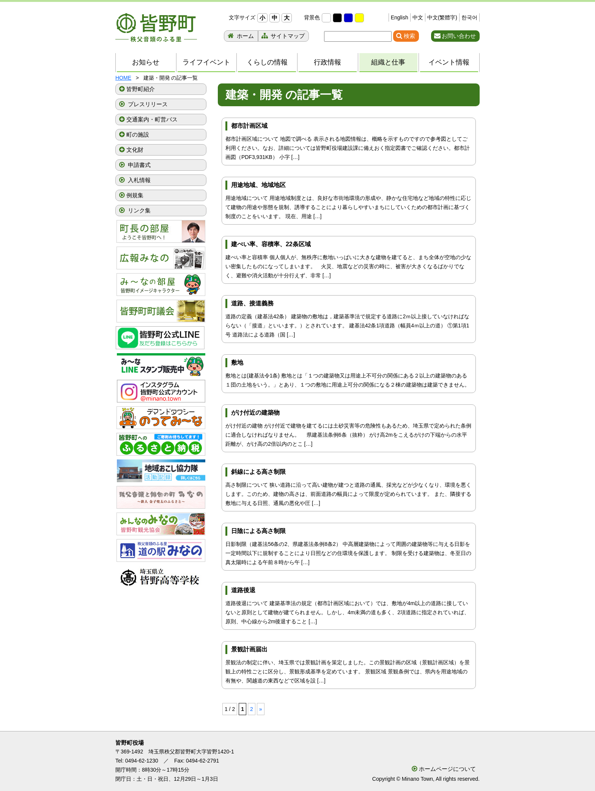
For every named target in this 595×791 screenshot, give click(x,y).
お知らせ (145, 62)
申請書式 (138, 165)
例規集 (134, 195)
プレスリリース (147, 104)
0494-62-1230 (141, 761)
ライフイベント (206, 62)
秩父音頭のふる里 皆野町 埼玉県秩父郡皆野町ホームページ (156, 28)
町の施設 (137, 134)
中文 (417, 17)
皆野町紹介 (140, 89)
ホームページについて (447, 769)
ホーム (244, 36)
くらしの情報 (267, 62)
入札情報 (138, 180)
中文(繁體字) (442, 17)
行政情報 (327, 62)
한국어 (469, 17)
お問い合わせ (459, 36)
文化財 (134, 149)
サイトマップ (287, 36)
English (399, 17)
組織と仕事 (391, 62)
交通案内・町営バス (152, 119)
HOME (123, 78)
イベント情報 (448, 62)
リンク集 (138, 210)
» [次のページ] (260, 709)
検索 (409, 36)
